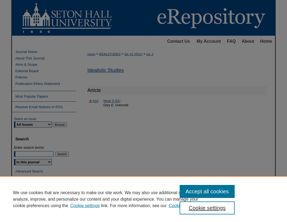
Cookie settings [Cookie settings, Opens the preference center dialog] (207, 208)
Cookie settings (85, 205)
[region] (143, 199)
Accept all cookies (207, 191)
